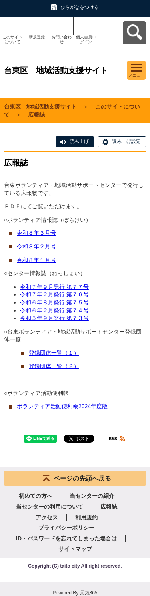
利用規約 (86, 517)
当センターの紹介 (92, 496)
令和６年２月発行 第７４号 (54, 310)
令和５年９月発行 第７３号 (54, 318)
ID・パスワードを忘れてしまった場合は (66, 538)
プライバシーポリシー (66, 527)
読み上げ (79, 141)
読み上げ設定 (126, 141)
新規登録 (37, 37)
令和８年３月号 (36, 233)
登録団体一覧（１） (54, 353)
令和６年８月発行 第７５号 (54, 302)
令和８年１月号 (36, 260)
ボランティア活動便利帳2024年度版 (62, 406)
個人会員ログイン (86, 39)
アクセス (47, 517)
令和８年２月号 (36, 246)
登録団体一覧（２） (54, 366)
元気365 (89, 593)
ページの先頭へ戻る (82, 478)
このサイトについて (12, 39)
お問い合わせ (62, 39)
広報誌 (108, 506)
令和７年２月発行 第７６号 (54, 294)
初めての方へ (35, 496)
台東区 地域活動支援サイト (40, 106)
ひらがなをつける (79, 7)
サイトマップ (75, 549)
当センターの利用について (49, 506)
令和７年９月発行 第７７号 (54, 287)
